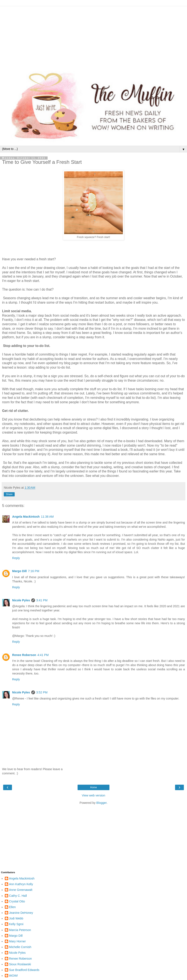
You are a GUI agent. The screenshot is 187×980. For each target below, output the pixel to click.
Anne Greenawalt (20, 889)
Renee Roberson (24, 655)
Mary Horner (17, 941)
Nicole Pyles (21, 600)
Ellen (12, 907)
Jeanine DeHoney (21, 912)
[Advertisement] (93, 35)
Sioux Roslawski (20, 964)
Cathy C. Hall (18, 895)
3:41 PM (42, 600)
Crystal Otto (17, 901)
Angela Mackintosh (26, 516)
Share (9, 494)
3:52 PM (42, 692)
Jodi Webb (16, 918)
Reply (16, 558)
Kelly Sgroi (16, 924)
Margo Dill (19, 571)
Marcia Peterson (20, 930)
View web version (93, 795)
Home (93, 787)
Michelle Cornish (20, 947)
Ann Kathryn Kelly (21, 884)
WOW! (13, 975)
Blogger (101, 802)
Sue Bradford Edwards (24, 970)
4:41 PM (43, 655)
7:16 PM (33, 571)
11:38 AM (47, 516)
